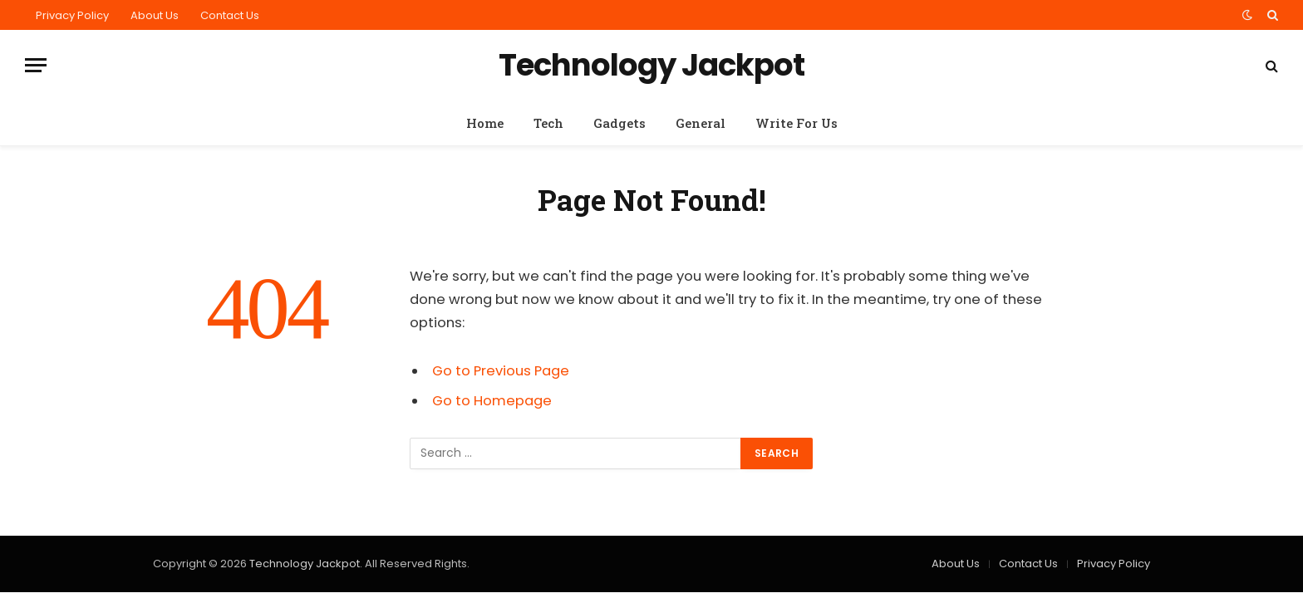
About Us (154, 15)
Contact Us (229, 15)
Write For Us (796, 123)
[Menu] (36, 65)
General (700, 123)
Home (485, 123)
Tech (548, 123)
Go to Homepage (492, 400)
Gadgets (619, 123)
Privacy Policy (72, 15)
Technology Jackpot (304, 563)
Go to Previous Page (500, 370)
